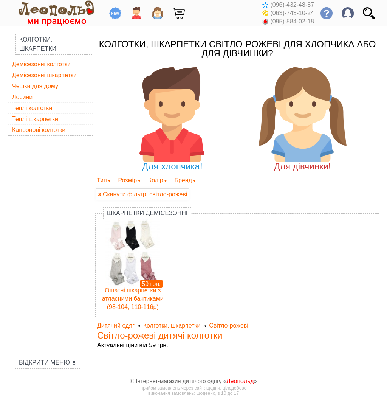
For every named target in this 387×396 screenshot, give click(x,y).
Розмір (127, 180)
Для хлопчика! (172, 119)
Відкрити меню (47, 362)
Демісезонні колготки (41, 64)
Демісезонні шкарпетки (44, 75)
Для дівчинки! (303, 119)
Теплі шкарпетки (35, 119)
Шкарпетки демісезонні (147, 213)
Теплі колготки (32, 108)
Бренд (183, 180)
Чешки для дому (35, 86)
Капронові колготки (38, 130)
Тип (102, 180)
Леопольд (240, 381)
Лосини (22, 97)
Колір (155, 180)
